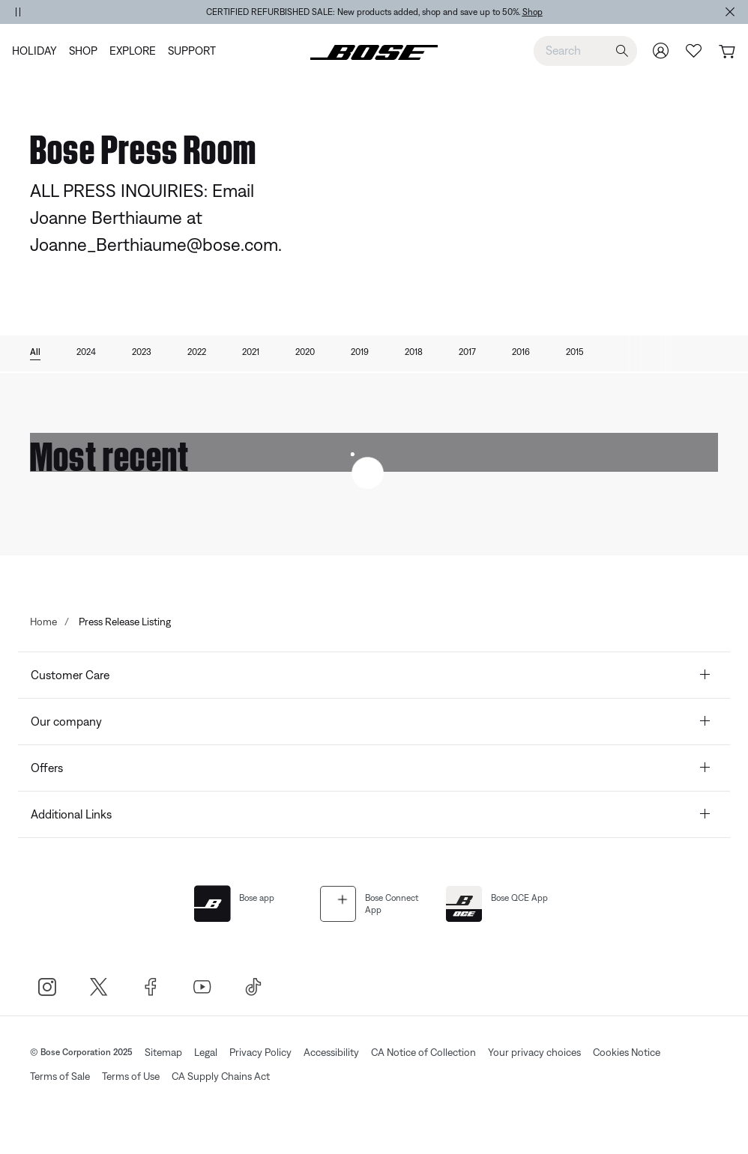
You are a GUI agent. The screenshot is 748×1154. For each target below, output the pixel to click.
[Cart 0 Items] (727, 52)
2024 (86, 352)
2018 (414, 352)
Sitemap (163, 1052)
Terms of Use (131, 1076)
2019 (360, 352)
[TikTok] (254, 986)
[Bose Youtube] (202, 986)
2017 (467, 352)
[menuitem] (37, 51)
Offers (372, 768)
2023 (141, 352)
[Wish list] (694, 50)
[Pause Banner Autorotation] (18, 12)
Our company (372, 721)
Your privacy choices (534, 1052)
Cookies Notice (626, 1052)
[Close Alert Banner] (730, 12)
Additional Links (372, 814)
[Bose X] (98, 986)
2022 (196, 352)
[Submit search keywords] (622, 51)
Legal (205, 1052)
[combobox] (585, 50)
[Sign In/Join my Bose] (661, 50)
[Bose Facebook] (150, 986)
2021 (250, 352)
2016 (521, 352)
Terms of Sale (60, 1076)
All (35, 352)
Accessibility (331, 1052)
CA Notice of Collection (423, 1052)
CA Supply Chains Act (221, 1076)
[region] (374, 12)
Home (43, 622)
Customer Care (372, 675)
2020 (305, 352)
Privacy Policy (260, 1052)
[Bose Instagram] (47, 986)
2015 (575, 352)
